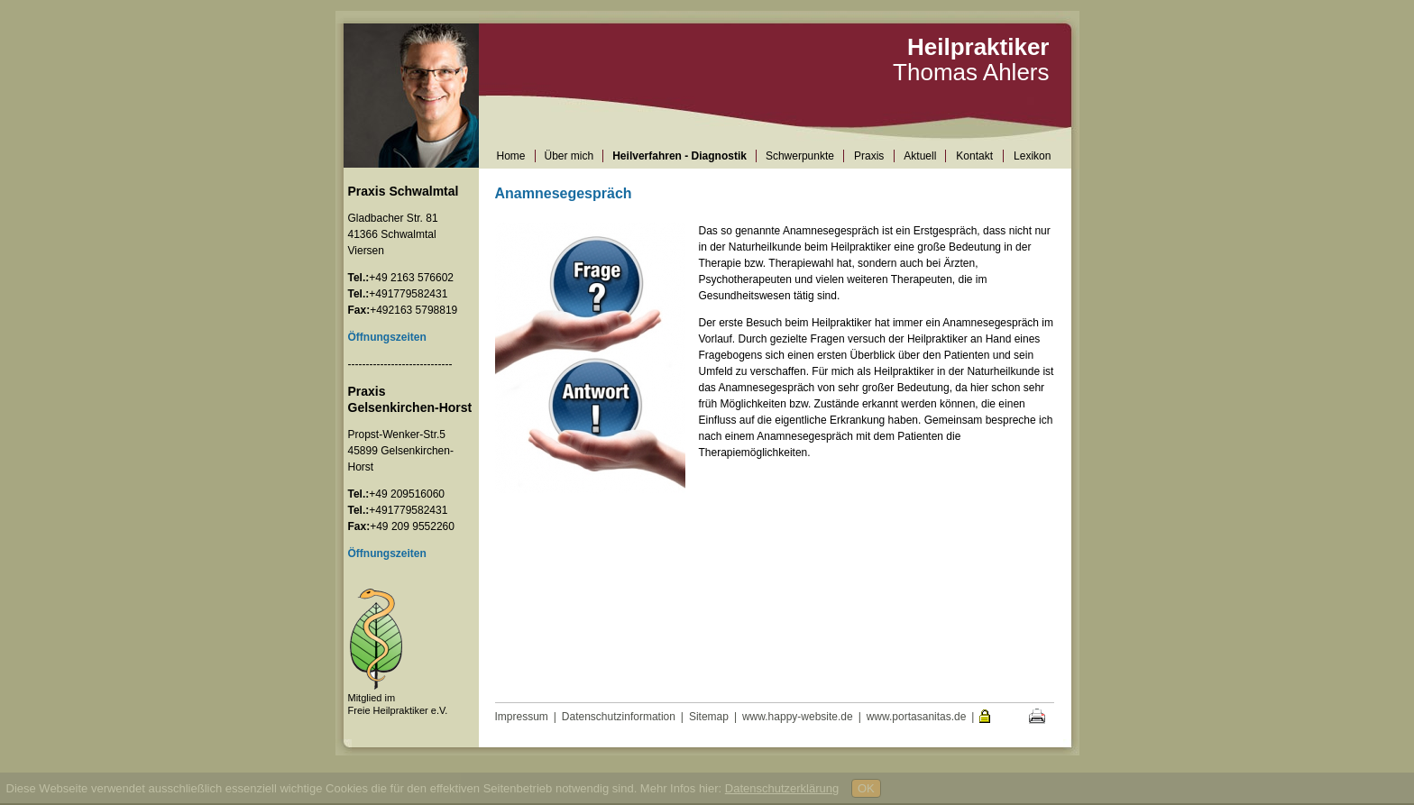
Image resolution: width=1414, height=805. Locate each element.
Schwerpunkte (800, 156)
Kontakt (974, 156)
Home (511, 156)
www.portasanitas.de (917, 716)
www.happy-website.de (797, 716)
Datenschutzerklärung (782, 788)
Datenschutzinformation (618, 716)
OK (866, 788)
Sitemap (709, 716)
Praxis (869, 156)
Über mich (569, 156)
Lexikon (1032, 156)
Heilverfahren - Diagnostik (679, 156)
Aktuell (920, 156)
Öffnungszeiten (387, 553)
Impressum (521, 716)
